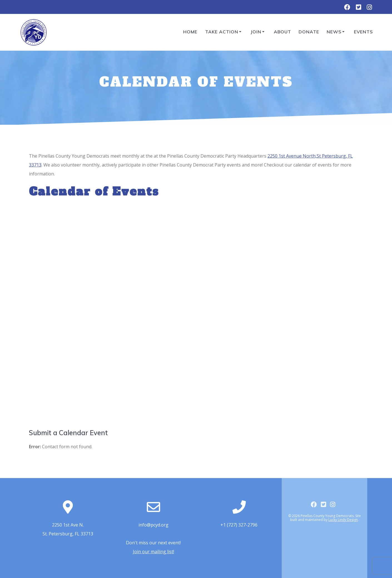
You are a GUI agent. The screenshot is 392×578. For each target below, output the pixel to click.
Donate (309, 32)
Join (255, 32)
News (334, 32)
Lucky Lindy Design (343, 519)
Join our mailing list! (153, 551)
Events (363, 32)
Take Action (221, 32)
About (282, 32)
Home (190, 32)
